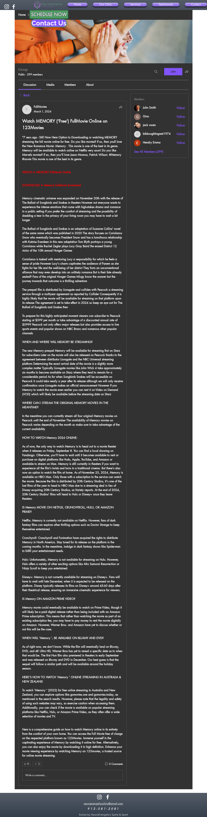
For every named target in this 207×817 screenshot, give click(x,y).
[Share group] (187, 71)
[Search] (156, 71)
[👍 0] (26, 763)
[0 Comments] (113, 764)
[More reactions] (37, 763)
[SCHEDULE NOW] (48, 14)
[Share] (120, 107)
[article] (72, 443)
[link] (29, 85)
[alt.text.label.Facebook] (14, 7)
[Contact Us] (49, 23)
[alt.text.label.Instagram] (7, 7)
